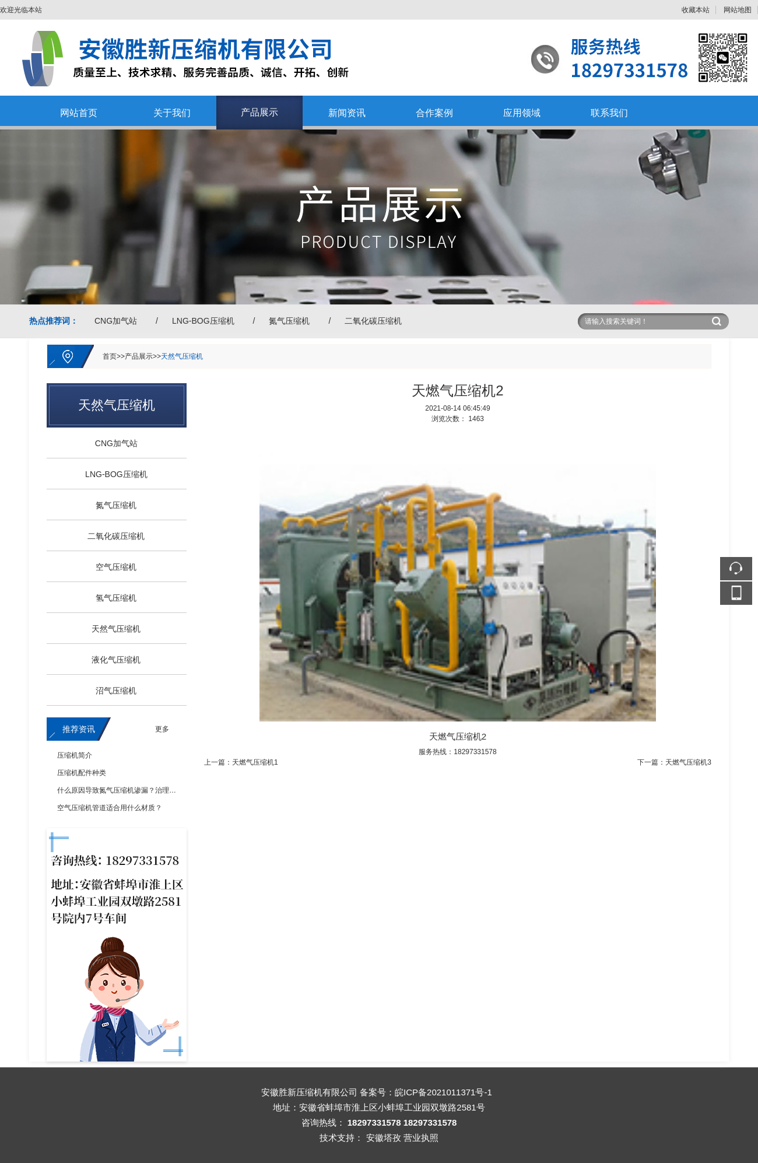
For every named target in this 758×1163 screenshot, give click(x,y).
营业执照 (420, 1138)
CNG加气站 (115, 320)
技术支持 (337, 1138)
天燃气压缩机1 (255, 762)
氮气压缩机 (289, 320)
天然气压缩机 (182, 356)
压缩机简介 (74, 755)
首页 (110, 356)
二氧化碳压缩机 (373, 320)
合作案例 (434, 113)
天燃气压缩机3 (688, 762)
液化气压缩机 (112, 659)
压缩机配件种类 (81, 773)
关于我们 (172, 113)
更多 (162, 729)
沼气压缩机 (112, 690)
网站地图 (738, 10)
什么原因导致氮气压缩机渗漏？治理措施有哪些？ (134, 790)
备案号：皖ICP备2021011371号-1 (426, 1092)
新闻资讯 (347, 113)
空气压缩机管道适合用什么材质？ (109, 808)
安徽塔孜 (383, 1138)
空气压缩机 (112, 567)
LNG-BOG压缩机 (203, 320)
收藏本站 (696, 10)
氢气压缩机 (112, 597)
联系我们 (609, 113)
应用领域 (522, 113)
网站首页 (78, 113)
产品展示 (259, 112)
